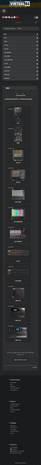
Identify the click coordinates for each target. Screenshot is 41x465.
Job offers (13, 429)
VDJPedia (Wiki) (15, 409)
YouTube (13, 449)
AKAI (19, 28)
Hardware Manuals (9, 28)
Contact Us (13, 427)
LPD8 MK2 (7, 67)
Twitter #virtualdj (16, 453)
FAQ (11, 408)
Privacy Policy (14, 431)
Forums (12, 411)
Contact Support (15, 404)
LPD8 (5, 63)
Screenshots (13, 390)
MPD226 (6, 74)
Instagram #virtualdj (17, 451)
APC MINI (7, 56)
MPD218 (6, 71)
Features (12, 386)
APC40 (6, 49)
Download (13, 382)
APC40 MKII (7, 52)
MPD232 (6, 78)
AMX (5, 41)
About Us (13, 425)
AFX (5, 37)
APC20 (6, 45)
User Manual (14, 406)
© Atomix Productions (20, 463)
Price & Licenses (15, 388)
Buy (11, 384)
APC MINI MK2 (8, 60)
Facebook (13, 447)
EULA (12, 433)
